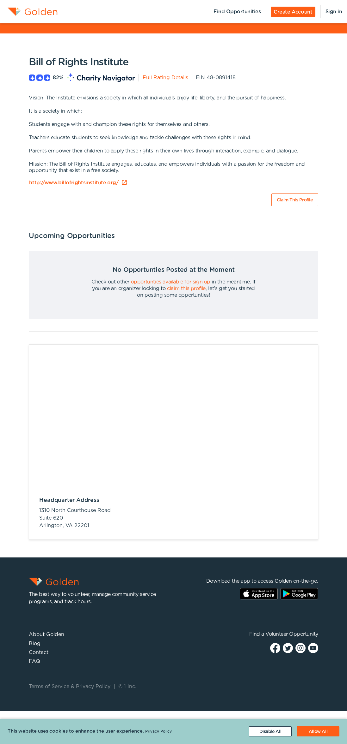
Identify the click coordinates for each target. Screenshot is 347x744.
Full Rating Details (165, 77)
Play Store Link (299, 593)
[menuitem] (29, 11)
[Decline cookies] (270, 731)
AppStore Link (259, 593)
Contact (38, 652)
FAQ (34, 661)
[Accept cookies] (318, 731)
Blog (34, 643)
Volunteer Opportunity (291, 634)
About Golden (46, 634)
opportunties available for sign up (170, 281)
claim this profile (186, 288)
